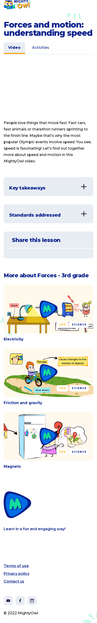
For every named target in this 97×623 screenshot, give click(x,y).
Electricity (14, 339)
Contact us (14, 581)
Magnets (12, 466)
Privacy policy (17, 573)
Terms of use (16, 566)
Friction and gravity (23, 403)
